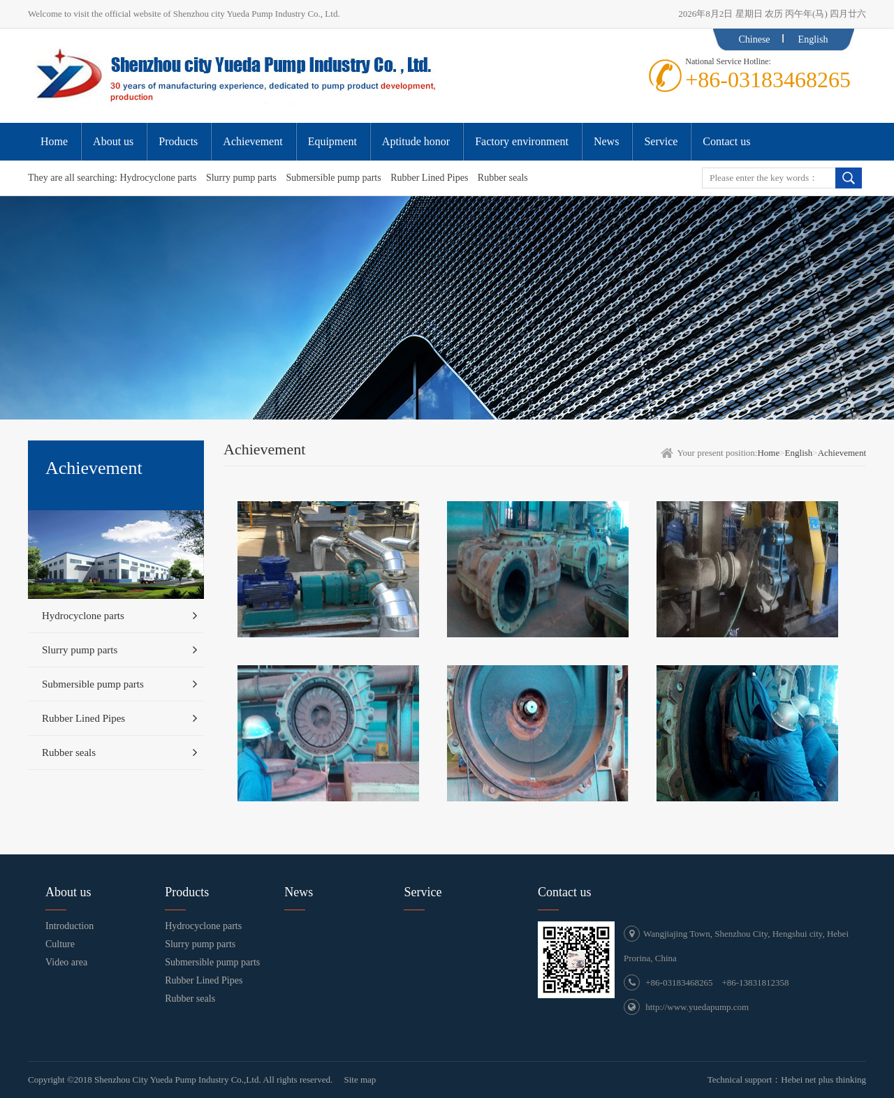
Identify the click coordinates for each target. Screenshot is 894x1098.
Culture (60, 944)
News (298, 892)
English (813, 39)
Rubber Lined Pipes (429, 177)
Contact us (565, 892)
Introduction (69, 926)
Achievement (842, 452)
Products (187, 892)
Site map (360, 1079)
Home (768, 452)
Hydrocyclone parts (157, 177)
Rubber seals (503, 177)
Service (422, 892)
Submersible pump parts (333, 177)
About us (68, 892)
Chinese (754, 39)
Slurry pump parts (241, 177)
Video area (66, 962)
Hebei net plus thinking (823, 1079)
